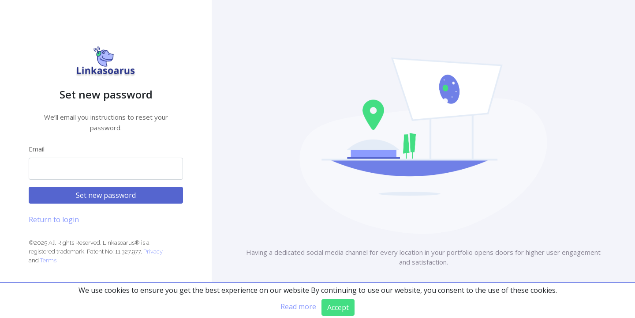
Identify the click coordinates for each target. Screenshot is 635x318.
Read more (298, 306)
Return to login (54, 219)
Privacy (153, 251)
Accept (338, 307)
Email (37, 148)
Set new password (106, 195)
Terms (48, 260)
